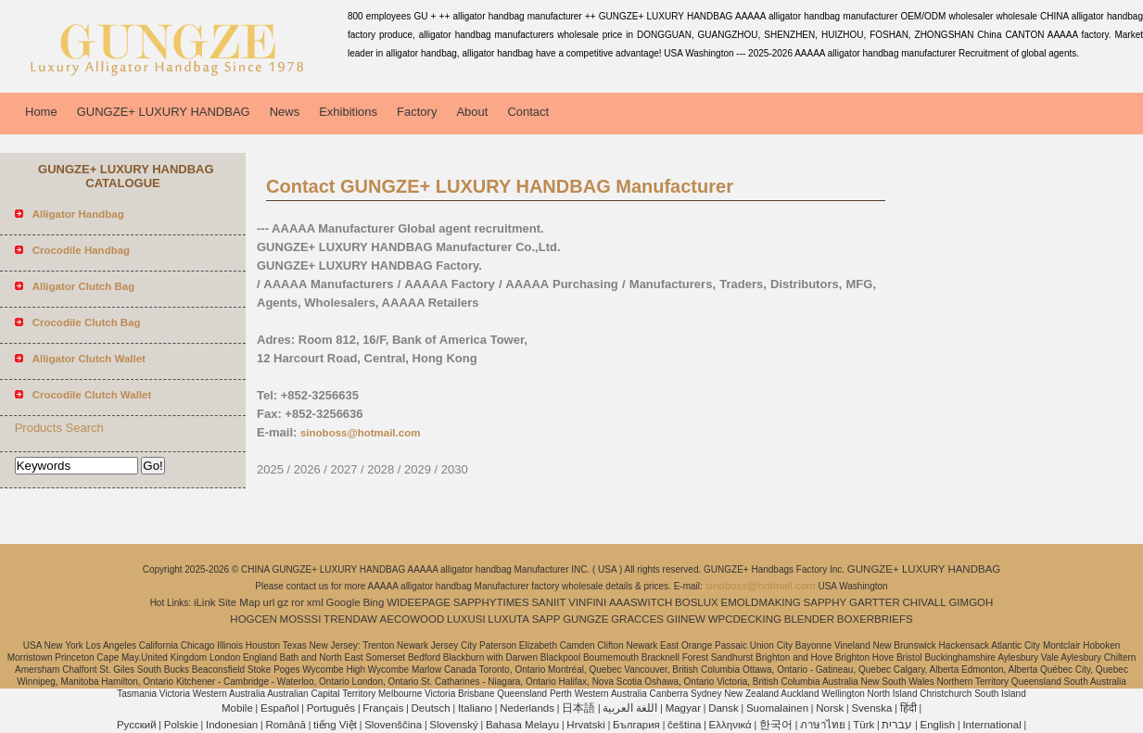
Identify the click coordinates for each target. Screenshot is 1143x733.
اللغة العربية (630, 708)
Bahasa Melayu (522, 724)
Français (382, 708)
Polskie (181, 724)
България (636, 724)
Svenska (871, 708)
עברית (897, 724)
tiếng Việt (335, 724)
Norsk (830, 708)
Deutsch (431, 708)
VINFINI (587, 602)
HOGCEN (253, 619)
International (991, 724)
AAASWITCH (640, 602)
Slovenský (453, 724)
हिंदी (908, 708)
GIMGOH (970, 602)
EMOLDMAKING (761, 602)
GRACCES (637, 619)
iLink (205, 602)
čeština (684, 724)
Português (331, 708)
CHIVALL (924, 602)
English (938, 724)
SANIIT (548, 602)
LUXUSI (466, 619)
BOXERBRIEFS (875, 619)
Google (343, 602)
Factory (417, 112)
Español (279, 708)
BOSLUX (696, 602)
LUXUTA (508, 619)
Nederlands (527, 708)
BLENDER (809, 619)
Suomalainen (777, 708)
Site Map (239, 602)
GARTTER (874, 602)
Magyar (683, 708)
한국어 (776, 724)
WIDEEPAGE (419, 602)
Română (285, 724)
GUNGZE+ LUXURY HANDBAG (163, 112)
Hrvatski (585, 724)
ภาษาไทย (822, 724)
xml (315, 602)
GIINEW (686, 619)
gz (282, 602)
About (472, 112)
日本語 (578, 708)
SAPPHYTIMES (491, 602)
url (269, 602)
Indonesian (232, 724)
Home (41, 112)
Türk (863, 724)
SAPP (546, 619)
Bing (373, 602)
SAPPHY (825, 602)
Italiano (475, 708)
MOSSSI (301, 619)
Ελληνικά (730, 724)
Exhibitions (348, 112)
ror (297, 602)
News (285, 112)
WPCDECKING (744, 619)
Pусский (137, 724)
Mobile (237, 708)
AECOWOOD (412, 619)
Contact (528, 112)
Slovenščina (393, 724)
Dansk (723, 708)
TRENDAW (350, 619)
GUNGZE (585, 619)
